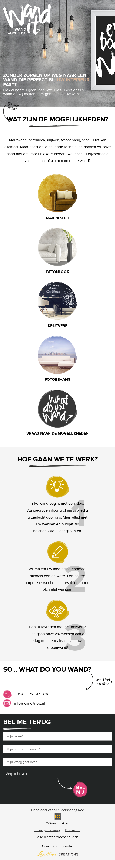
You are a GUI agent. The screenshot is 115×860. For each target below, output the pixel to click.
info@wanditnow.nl (29, 703)
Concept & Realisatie (57, 850)
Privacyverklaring (47, 830)
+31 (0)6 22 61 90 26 (32, 694)
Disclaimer (72, 830)
